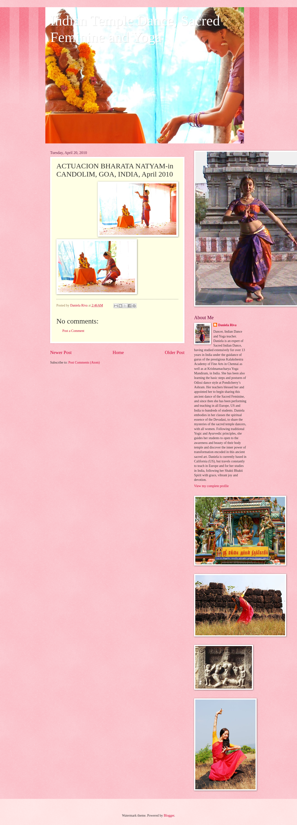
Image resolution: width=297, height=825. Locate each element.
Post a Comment (73, 331)
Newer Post (61, 352)
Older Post (174, 352)
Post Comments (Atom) (84, 362)
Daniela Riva (227, 325)
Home (118, 352)
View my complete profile (211, 486)
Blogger (169, 815)
